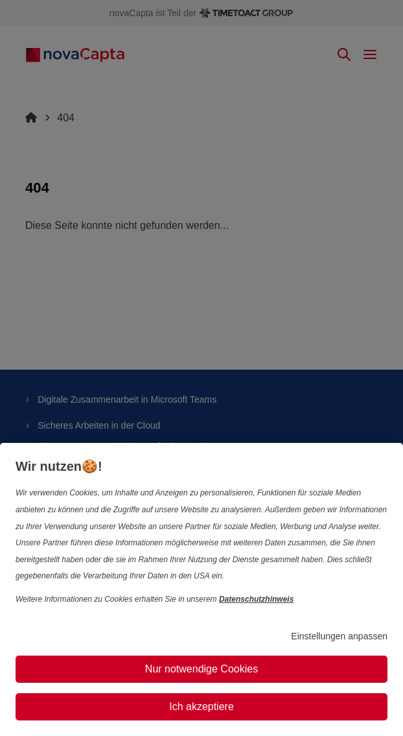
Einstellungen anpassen (339, 636)
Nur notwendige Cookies (201, 668)
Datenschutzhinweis (256, 599)
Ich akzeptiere (201, 706)
